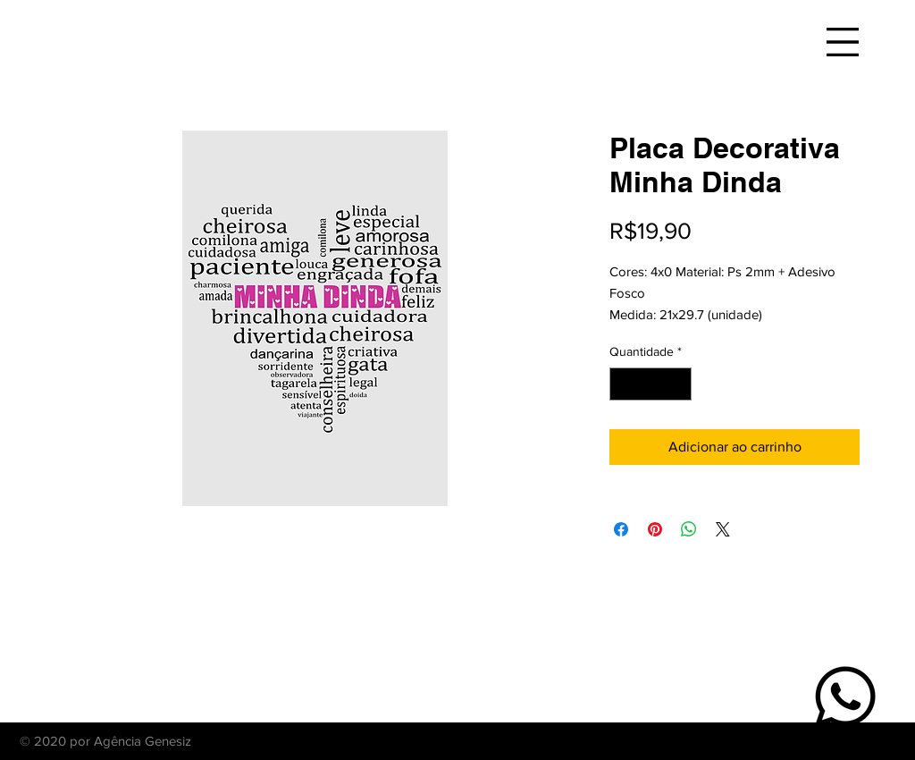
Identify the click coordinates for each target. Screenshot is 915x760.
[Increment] (678, 384)
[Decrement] (623, 384)
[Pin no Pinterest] (655, 529)
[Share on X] (723, 529)
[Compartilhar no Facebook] (621, 529)
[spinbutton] (650, 384)
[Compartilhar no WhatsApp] (689, 529)
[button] (843, 42)
